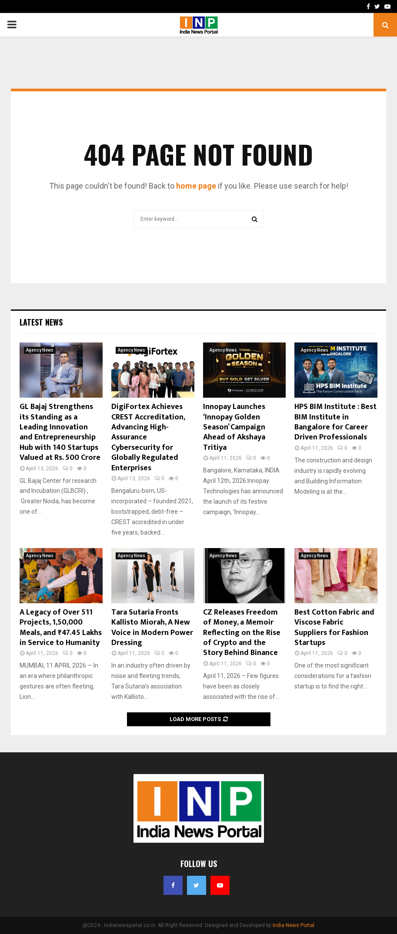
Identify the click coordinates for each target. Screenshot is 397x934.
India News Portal (293, 925)
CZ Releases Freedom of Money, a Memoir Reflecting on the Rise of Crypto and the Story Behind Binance (241, 633)
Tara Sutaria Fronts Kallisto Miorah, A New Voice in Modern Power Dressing (152, 627)
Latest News (41, 322)
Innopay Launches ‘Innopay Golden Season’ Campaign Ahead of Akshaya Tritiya (234, 427)
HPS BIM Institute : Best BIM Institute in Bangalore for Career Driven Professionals (335, 422)
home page (196, 185)
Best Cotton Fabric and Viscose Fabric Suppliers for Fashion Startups (334, 627)
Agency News (39, 350)
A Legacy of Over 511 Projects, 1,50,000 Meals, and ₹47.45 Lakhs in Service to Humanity (61, 627)
